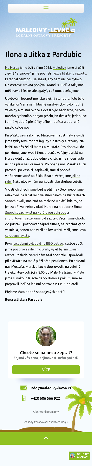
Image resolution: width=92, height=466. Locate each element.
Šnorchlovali (14, 201)
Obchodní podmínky (46, 411)
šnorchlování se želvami (23, 218)
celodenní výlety (17, 235)
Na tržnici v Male (71, 272)
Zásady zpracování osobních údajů (46, 422)
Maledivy (59, 67)
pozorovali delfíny (26, 249)
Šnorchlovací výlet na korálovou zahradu (35, 212)
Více (46, 370)
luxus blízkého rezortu (69, 73)
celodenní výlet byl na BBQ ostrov (38, 243)
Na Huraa (12, 67)
